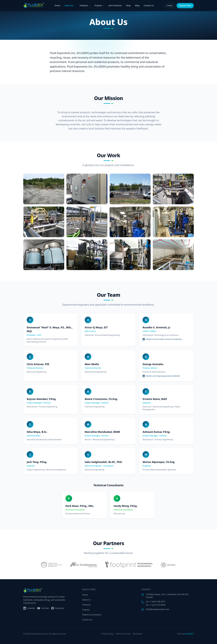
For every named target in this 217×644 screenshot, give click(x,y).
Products (85, 5)
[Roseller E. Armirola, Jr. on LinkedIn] (162, 339)
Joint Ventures (115, 5)
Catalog (169, 5)
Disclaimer (137, 633)
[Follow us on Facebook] (57, 608)
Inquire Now (185, 5)
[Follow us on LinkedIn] (29, 608)
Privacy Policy (107, 633)
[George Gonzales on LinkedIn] (161, 376)
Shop (128, 5)
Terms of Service (123, 633)
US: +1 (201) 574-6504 (155, 605)
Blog (137, 5)
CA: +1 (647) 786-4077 (155, 601)
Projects (99, 5)
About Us (70, 5)
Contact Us (149, 5)
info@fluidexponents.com (157, 609)
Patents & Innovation (91, 614)
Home (57, 5)
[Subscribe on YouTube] (43, 608)
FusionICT (189, 633)
